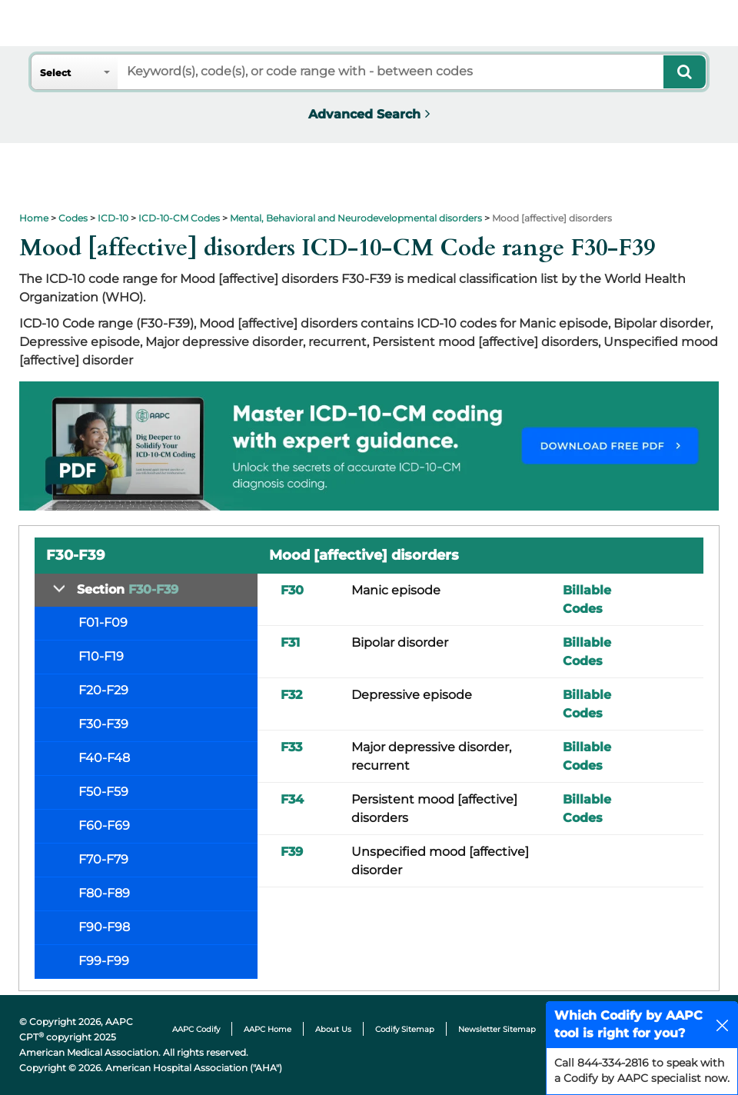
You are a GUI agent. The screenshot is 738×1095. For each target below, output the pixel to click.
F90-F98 (104, 927)
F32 (291, 694)
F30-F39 (103, 724)
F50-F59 (103, 791)
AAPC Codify (196, 1029)
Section (127, 589)
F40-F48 (104, 758)
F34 (292, 799)
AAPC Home (267, 1029)
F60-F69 (104, 825)
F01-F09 (103, 622)
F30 (292, 590)
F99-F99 (103, 961)
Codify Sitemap (404, 1029)
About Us (333, 1029)
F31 (290, 642)
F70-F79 (103, 859)
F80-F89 (104, 893)
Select (55, 72)
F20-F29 (103, 690)
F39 (292, 851)
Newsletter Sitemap (497, 1029)
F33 (291, 747)
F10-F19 (101, 656)
